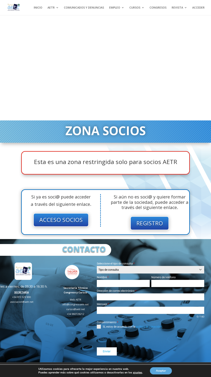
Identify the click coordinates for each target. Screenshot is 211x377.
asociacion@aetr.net (21, 302)
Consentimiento (107, 322)
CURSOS (134, 7)
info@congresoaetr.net (75, 304)
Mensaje (103, 304)
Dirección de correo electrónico (116, 290)
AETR (51, 7)
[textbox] (147, 269)
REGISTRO (149, 223)
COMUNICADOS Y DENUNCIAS (84, 7)
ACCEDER (198, 7)
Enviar (107, 351)
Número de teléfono (163, 277)
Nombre (103, 277)
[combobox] (150, 269)
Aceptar (161, 371)
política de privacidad (149, 326)
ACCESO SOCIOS (61, 220)
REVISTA (177, 7)
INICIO (38, 7)
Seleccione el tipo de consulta (116, 263)
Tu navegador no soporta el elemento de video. (105, 67)
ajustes (137, 372)
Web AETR (75, 299)
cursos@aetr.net (75, 309)
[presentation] (127, 338)
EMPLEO (114, 7)
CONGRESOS (158, 7)
